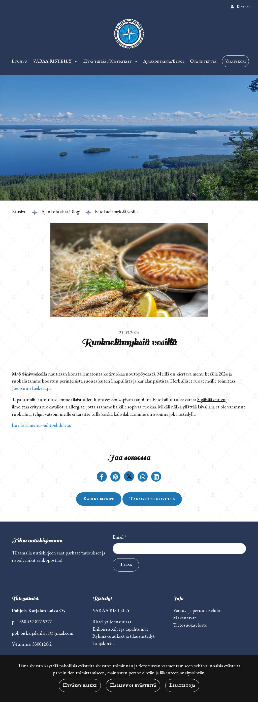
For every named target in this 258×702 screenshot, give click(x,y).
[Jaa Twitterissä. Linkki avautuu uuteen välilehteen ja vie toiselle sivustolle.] (129, 477)
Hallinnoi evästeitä (133, 685)
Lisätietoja (182, 685)
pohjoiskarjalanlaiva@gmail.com (42, 633)
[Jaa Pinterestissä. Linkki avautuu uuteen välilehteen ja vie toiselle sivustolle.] (116, 477)
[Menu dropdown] (75, 61)
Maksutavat (184, 618)
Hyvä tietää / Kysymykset (108, 61)
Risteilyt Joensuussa (111, 622)
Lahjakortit (103, 643)
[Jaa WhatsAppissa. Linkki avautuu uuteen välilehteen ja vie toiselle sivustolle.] (143, 477)
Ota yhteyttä (203, 61)
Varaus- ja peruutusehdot (197, 610)
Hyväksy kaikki (80, 685)
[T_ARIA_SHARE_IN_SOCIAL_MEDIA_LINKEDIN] (156, 477)
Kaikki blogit (98, 499)
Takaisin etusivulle (152, 499)
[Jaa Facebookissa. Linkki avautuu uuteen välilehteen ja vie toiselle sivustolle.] (102, 477)
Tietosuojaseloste (190, 625)
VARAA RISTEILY (53, 61)
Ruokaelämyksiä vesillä (117, 211)
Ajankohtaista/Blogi (163, 61)
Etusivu (19, 61)
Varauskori (235, 61)
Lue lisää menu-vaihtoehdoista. (41, 425)
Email (119, 537)
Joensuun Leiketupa (31, 388)
